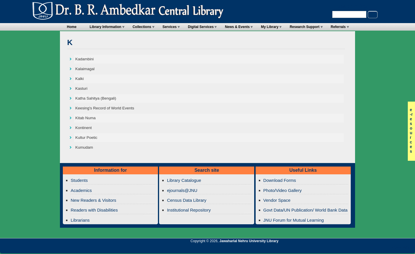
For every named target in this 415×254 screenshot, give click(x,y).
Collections (142, 27)
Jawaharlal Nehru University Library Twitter (373, 248)
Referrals (338, 27)
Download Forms (279, 180)
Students (79, 180)
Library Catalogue (184, 180)
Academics (81, 190)
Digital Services (201, 27)
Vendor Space (276, 200)
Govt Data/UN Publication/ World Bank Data (305, 210)
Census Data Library (186, 200)
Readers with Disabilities (94, 210)
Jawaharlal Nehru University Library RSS (343, 248)
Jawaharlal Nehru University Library (248, 241)
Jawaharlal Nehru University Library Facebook (383, 248)
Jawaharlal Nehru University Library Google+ (363, 248)
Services (170, 27)
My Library (269, 27)
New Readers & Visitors (93, 200)
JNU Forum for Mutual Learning (293, 220)
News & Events (237, 27)
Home (71, 27)
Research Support (304, 27)
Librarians (80, 220)
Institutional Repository (189, 210)
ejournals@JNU (182, 190)
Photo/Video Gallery (282, 190)
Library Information (105, 27)
